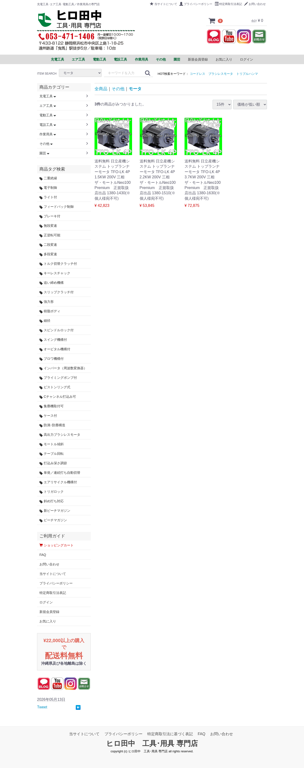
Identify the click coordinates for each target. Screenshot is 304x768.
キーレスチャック (54, 273)
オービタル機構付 (54, 349)
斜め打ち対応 (51, 501)
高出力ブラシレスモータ (59, 435)
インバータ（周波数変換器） (63, 368)
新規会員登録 (198, 59)
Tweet (42, 707)
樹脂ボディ (49, 311)
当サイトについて (163, 4)
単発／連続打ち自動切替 (59, 473)
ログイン (246, 59)
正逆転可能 (49, 235)
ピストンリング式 (54, 387)
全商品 (101, 88)
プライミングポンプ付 (58, 378)
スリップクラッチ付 (56, 292)
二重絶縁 (48, 178)
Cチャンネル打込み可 (57, 397)
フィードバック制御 (56, 207)
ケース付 (48, 416)
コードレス (197, 74)
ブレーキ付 (49, 216)
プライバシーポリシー (195, 4)
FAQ (42, 555)
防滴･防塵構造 (52, 425)
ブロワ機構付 (51, 359)
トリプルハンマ (247, 74)
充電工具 (47, 96)
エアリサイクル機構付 (58, 482)
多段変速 (48, 254)
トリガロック (51, 492)
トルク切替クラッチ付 (58, 264)
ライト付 (48, 197)
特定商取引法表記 (228, 4)
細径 (44, 321)
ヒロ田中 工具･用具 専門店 (152, 743)
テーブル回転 (51, 454)
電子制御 (48, 188)
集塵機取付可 (51, 406)
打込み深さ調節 (53, 463)
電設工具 (47, 125)
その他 (118, 88)
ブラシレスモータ (220, 74)
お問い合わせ (255, 4)
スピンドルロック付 (56, 330)
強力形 (46, 302)
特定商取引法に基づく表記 (170, 734)
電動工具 (47, 115)
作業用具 (47, 134)
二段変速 (48, 245)
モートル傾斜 (51, 444)
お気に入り (224, 59)
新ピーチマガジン (54, 511)
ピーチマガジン (53, 520)
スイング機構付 (53, 340)
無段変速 (48, 226)
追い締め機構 (51, 283)
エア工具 (47, 106)
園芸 (44, 153)
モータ (135, 88)
